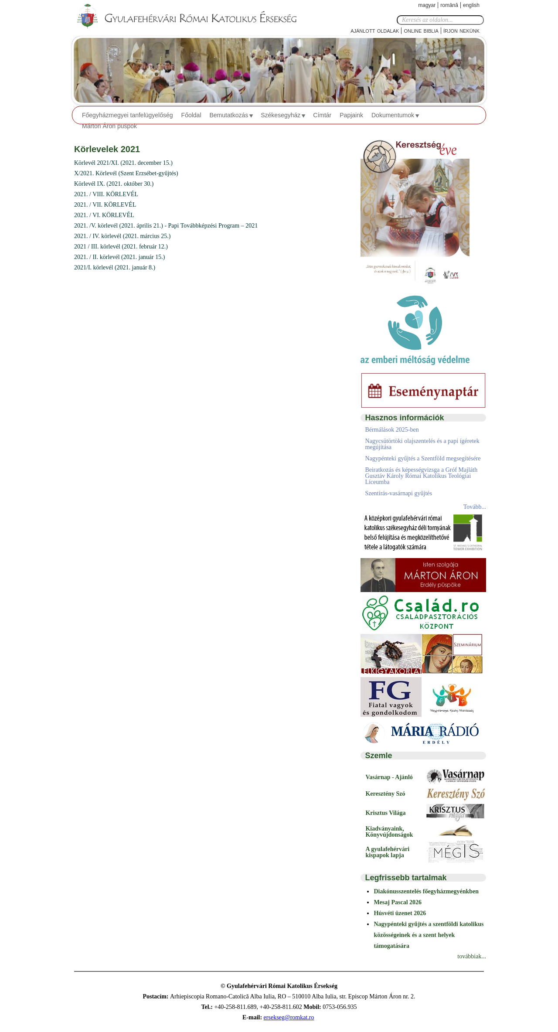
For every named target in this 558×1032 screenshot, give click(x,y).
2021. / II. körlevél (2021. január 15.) (119, 257)
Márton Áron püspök (109, 126)
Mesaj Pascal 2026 (398, 902)
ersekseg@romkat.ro (289, 1017)
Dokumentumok (392, 115)
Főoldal (191, 115)
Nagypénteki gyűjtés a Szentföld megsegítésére (422, 458)
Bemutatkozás (229, 115)
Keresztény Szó (385, 793)
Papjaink (351, 115)
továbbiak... (471, 956)
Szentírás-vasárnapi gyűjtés (398, 493)
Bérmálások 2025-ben (391, 429)
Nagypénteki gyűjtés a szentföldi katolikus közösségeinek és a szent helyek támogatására (428, 935)
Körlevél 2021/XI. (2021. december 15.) (123, 163)
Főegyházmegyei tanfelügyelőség (127, 115)
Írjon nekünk (461, 30)
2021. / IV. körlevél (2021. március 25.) (122, 236)
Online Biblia (421, 30)
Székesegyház (280, 115)
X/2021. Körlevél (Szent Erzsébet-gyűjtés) (126, 173)
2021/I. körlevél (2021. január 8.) (114, 267)
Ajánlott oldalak (374, 30)
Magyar (427, 5)
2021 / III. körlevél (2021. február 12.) (121, 246)
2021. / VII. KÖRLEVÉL (105, 204)
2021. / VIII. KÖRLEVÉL (106, 194)
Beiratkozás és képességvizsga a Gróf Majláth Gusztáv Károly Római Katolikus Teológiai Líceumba (421, 476)
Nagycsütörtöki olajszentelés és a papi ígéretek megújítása (422, 444)
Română (449, 5)
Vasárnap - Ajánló (388, 777)
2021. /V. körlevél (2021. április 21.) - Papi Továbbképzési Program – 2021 (166, 225)
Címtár (322, 115)
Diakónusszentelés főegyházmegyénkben (426, 891)
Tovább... (474, 507)
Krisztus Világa (385, 813)
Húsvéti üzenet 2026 (400, 913)
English (471, 5)
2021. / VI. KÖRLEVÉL (104, 215)
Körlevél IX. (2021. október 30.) (113, 184)
